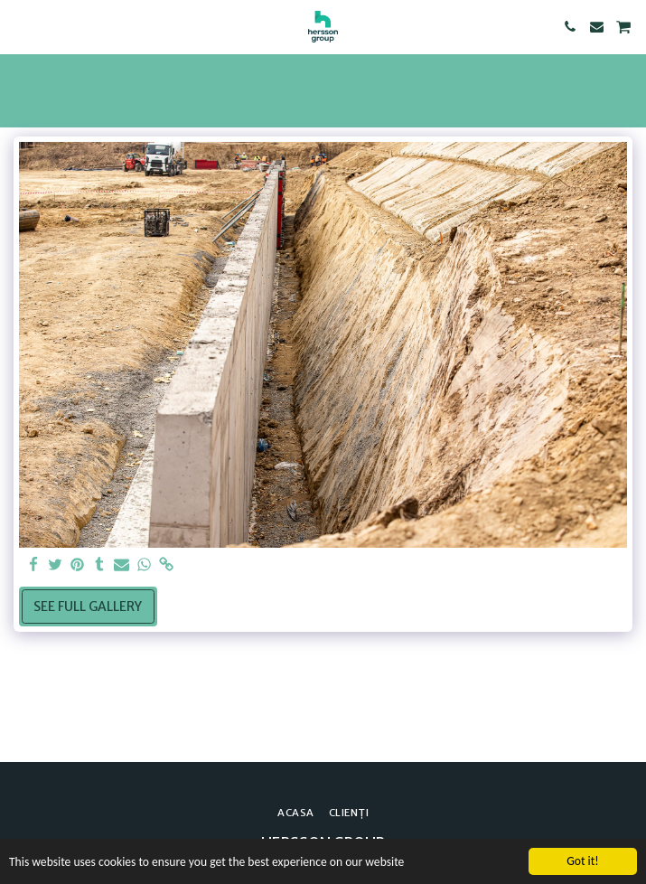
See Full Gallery (87, 606)
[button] (20, 25)
